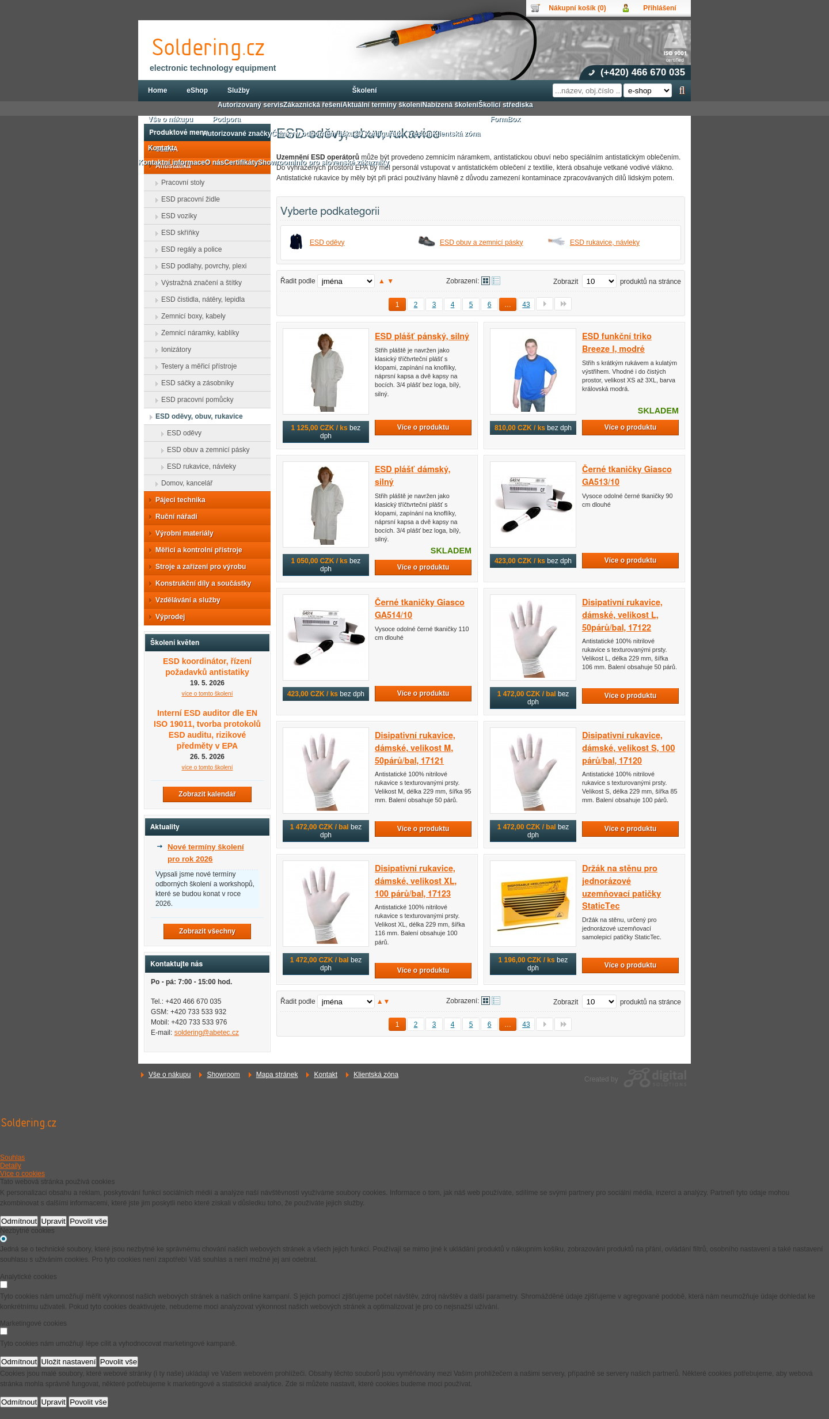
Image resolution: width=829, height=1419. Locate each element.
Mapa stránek (277, 1075)
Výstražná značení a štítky (198, 283)
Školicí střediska (505, 105)
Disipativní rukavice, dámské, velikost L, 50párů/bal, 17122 (622, 615)
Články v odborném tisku (312, 134)
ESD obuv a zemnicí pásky (481, 242)
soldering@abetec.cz (206, 1033)
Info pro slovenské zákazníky (341, 162)
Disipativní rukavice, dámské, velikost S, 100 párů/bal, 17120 (628, 748)
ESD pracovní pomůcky (193, 400)
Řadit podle (297, 281)
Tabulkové (496, 280)
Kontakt (325, 1075)
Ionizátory (172, 350)
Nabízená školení (450, 105)
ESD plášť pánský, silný (422, 336)
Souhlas (12, 1158)
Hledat (682, 90)
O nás (214, 162)
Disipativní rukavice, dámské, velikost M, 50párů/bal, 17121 (415, 748)
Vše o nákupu (170, 1075)
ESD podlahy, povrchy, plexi (200, 266)
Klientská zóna (375, 1075)
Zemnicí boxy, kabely (190, 316)
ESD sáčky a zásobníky (194, 383)
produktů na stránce (650, 282)
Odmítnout (19, 1221)
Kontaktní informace (171, 162)
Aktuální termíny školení (383, 105)
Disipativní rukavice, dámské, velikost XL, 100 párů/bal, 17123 (416, 881)
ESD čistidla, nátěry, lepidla (199, 299)
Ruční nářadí (173, 517)
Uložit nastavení (68, 1361)
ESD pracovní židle (187, 199)
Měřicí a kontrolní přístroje (195, 550)
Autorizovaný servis (250, 105)
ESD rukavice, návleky (605, 242)
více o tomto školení (207, 693)
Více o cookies (22, 1174)
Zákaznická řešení (313, 105)
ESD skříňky (176, 233)
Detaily (10, 1166)
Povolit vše (88, 1221)
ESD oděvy (327, 242)
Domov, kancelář (183, 483)
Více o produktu (423, 427)
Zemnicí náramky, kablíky (196, 333)
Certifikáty (241, 162)
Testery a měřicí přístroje (195, 366)
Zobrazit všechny (207, 931)
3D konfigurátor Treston (392, 134)
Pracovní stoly (179, 183)
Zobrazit (565, 282)
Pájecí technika (177, 500)
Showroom (223, 1075)
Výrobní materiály (181, 533)
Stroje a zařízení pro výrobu (197, 567)
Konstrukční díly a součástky (200, 583)
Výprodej (167, 617)
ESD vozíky (175, 216)
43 (526, 305)
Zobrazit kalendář (206, 794)
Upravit (53, 1221)
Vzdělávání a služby (184, 600)
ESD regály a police (188, 249)
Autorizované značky (237, 134)
